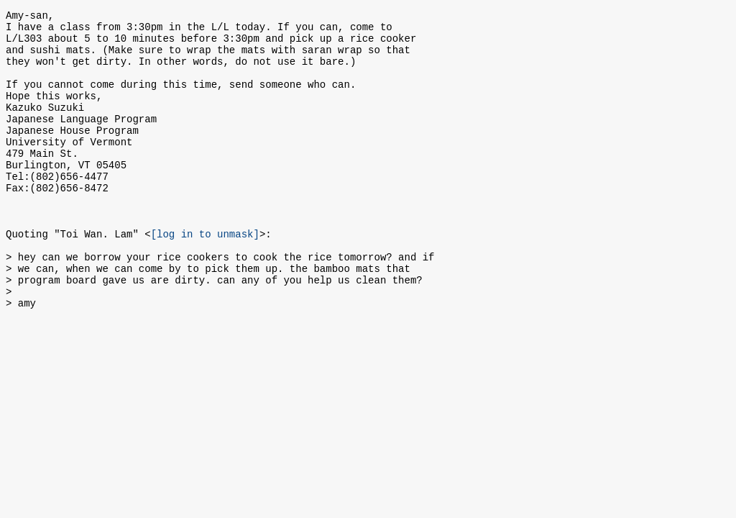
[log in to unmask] (205, 276)
